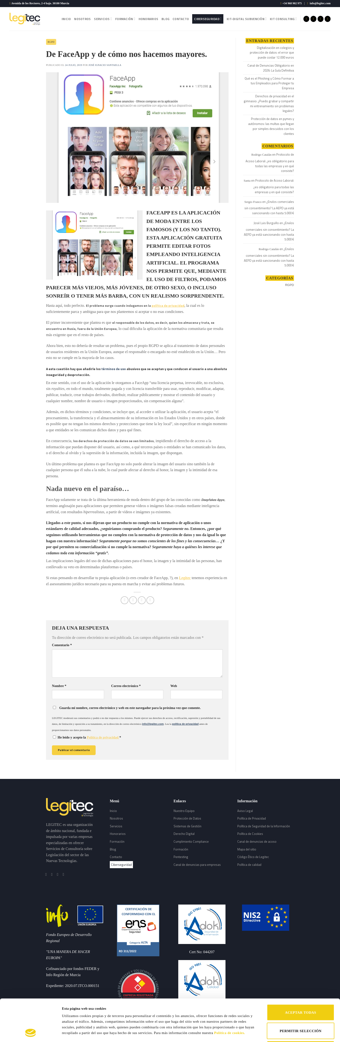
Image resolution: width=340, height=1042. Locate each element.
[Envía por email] (142, 600)
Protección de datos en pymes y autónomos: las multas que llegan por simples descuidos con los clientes (271, 126)
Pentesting (181, 856)
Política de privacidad (103, 737)
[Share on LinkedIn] (150, 600)
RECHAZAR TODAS (300, 1010)
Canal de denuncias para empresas (197, 864)
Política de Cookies (250, 833)
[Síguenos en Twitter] (320, 19)
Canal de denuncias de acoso (256, 841)
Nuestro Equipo (184, 810)
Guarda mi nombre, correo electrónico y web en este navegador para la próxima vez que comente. (130, 708)
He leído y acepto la (87, 737)
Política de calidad (249, 864)
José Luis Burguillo (266, 223)
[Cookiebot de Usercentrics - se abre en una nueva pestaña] (30, 1032)
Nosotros (82, 19)
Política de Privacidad (251, 818)
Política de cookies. (229, 993)
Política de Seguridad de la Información (263, 826)
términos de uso (113, 368)
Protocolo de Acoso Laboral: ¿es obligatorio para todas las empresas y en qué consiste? (270, 162)
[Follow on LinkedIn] (328, 19)
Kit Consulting (283, 19)
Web (173, 686)
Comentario (62, 645)
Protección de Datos (187, 818)
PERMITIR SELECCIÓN (301, 991)
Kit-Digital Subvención (247, 19)
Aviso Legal (245, 810)
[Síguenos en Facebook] (306, 19)
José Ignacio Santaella (105, 65)
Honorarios (148, 19)
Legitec (185, 578)
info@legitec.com (320, 3)
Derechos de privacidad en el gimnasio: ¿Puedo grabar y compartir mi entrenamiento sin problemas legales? (269, 103)
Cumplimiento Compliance (191, 841)
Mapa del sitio (246, 849)
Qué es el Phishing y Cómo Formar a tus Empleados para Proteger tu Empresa (269, 83)
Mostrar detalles (245, 1033)
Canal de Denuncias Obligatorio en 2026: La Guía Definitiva (270, 68)
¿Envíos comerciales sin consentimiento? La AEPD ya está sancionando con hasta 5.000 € (269, 207)
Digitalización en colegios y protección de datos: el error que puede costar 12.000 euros (272, 52)
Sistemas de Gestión (187, 826)
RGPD (51, 42)
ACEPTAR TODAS (300, 973)
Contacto (181, 19)
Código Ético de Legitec (253, 856)
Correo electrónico (126, 686)
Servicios (103, 19)
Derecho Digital (184, 833)
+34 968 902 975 (292, 3)
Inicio (66, 19)
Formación (125, 19)
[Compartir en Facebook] (124, 600)
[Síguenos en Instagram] (313, 19)
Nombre (59, 686)
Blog (165, 19)
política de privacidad (168, 305)
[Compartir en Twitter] (133, 600)
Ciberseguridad (207, 19)
